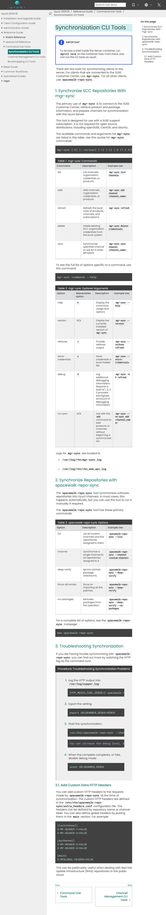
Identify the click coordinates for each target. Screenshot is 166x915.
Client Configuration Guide (19, 23)
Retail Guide (11, 67)
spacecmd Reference (18, 42)
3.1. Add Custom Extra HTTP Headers (152, 59)
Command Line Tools (18, 47)
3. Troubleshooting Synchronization (152, 50)
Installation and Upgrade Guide (22, 18)
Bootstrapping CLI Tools (22, 61)
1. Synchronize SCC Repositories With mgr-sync (152, 29)
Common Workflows (16, 72)
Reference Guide (13, 32)
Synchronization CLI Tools (24, 52)
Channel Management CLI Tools (26, 57)
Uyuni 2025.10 (9, 14)
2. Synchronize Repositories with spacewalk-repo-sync (151, 41)
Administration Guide (16, 28)
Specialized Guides (15, 76)
